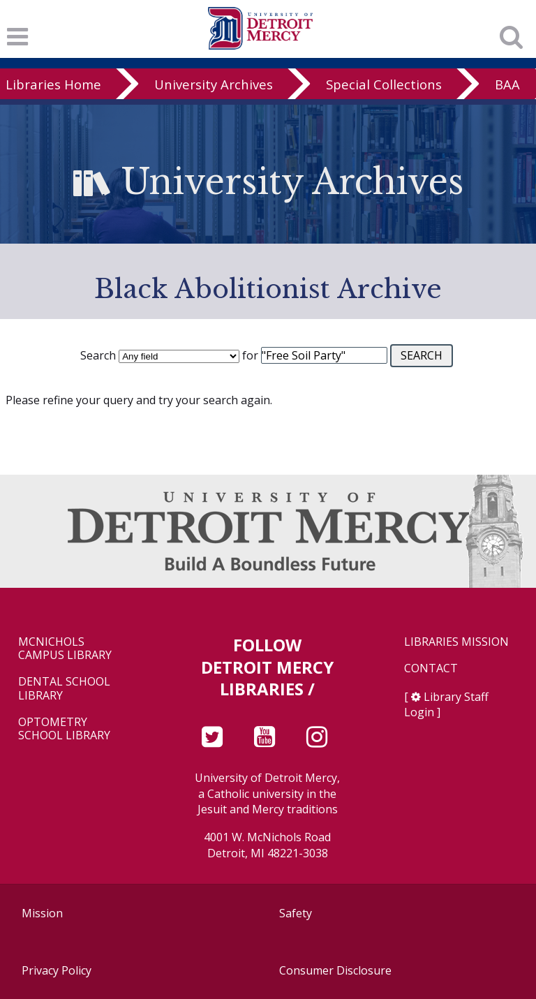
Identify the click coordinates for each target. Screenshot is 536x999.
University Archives (213, 84)
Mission (42, 913)
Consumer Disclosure (335, 970)
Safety (295, 913)
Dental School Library (64, 688)
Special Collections (384, 84)
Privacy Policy (56, 970)
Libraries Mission (456, 642)
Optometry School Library (64, 729)
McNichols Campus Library (65, 648)
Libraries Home (53, 84)
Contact (431, 668)
